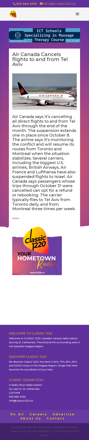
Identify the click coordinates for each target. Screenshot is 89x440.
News (15, 218)
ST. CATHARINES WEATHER (44, 293)
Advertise (64, 414)
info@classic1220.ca (21, 400)
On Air (17, 414)
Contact (56, 418)
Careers (38, 414)
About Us (30, 418)
